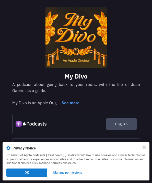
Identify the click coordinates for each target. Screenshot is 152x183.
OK (27, 172)
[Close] (144, 147)
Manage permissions (67, 172)
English (121, 124)
